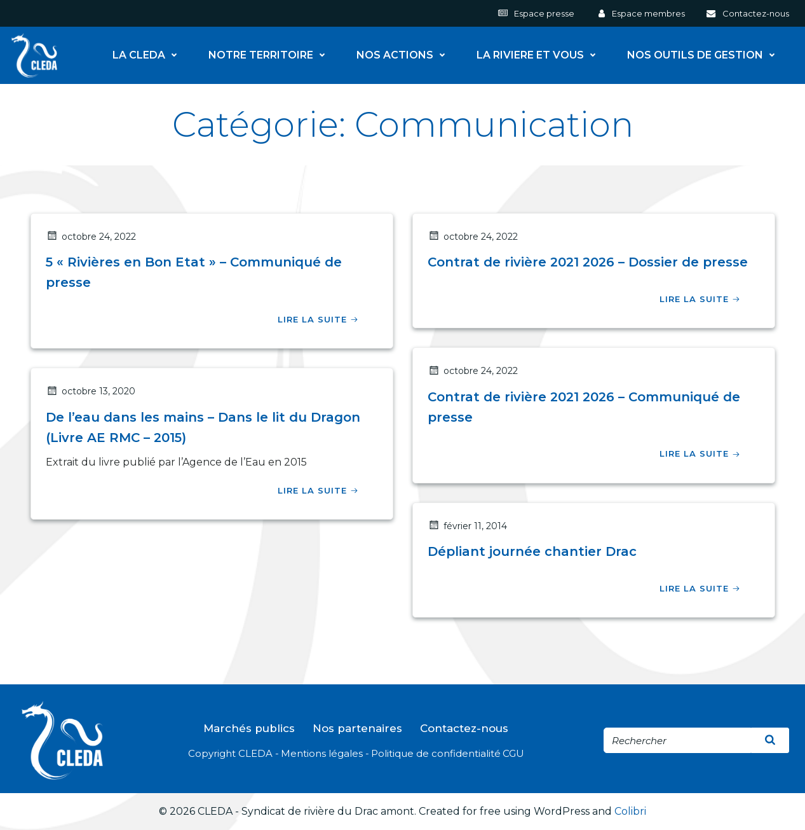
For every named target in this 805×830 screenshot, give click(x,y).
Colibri (630, 811)
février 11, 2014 (467, 526)
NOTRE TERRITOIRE (269, 55)
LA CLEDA (147, 55)
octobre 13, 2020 (90, 391)
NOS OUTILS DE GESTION (704, 55)
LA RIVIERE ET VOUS (539, 55)
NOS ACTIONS (403, 55)
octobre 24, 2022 (91, 236)
